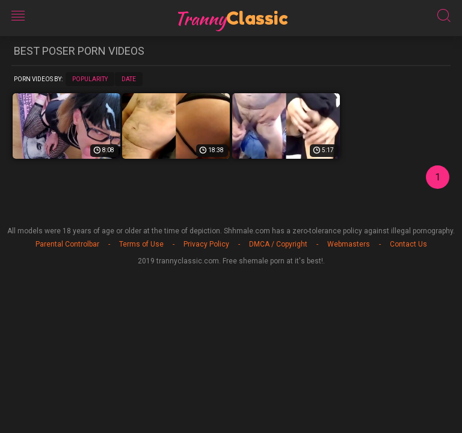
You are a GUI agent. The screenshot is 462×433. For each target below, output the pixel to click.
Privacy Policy (206, 244)
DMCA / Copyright (278, 244)
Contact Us (408, 244)
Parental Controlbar (67, 244)
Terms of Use (141, 244)
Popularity (90, 79)
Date (129, 79)
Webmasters (348, 244)
